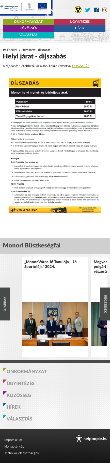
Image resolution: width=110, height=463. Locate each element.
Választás (28, 35)
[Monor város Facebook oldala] (96, 10)
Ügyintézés (80, 22)
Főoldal (12, 50)
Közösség (28, 28)
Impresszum (13, 440)
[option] (55, 307)
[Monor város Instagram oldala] (104, 10)
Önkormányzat (28, 22)
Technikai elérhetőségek (21, 453)
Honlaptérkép (14, 446)
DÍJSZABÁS (80, 66)
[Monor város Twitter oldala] (87, 10)
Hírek (80, 28)
